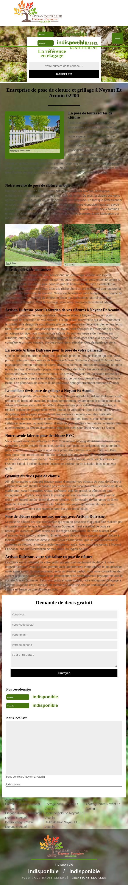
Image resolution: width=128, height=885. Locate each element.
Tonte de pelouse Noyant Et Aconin (64, 815)
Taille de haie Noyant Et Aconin (61, 824)
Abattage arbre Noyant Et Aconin (103, 806)
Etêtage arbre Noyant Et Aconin (61, 806)
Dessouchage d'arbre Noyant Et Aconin (19, 824)
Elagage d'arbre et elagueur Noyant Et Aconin (23, 815)
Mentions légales (89, 877)
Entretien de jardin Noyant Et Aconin (22, 806)
